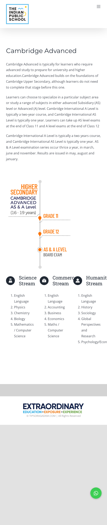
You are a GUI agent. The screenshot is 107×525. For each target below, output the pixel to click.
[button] (96, 493)
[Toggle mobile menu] (99, 6)
